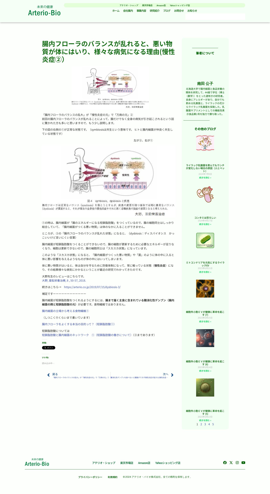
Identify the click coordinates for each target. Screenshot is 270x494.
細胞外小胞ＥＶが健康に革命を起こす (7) (205, 315)
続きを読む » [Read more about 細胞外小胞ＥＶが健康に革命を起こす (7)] (205, 322)
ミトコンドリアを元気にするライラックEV (205, 265)
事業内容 (139, 11)
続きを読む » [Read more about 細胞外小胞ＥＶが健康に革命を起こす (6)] (205, 372)
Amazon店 (162, 5)
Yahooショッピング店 (185, 5)
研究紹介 (154, 11)
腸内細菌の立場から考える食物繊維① (65, 312)
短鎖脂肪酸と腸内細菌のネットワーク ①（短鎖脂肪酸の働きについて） (87, 336)
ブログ (168, 11)
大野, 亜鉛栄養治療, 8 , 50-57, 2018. (64, 282)
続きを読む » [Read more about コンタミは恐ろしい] (205, 225)
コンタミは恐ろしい (205, 219)
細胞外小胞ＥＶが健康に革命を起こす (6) (205, 364)
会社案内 (125, 11)
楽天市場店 (146, 5)
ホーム (112, 11)
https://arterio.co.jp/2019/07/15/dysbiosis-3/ (92, 288)
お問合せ (181, 11)
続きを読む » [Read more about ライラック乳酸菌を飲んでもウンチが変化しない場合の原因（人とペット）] (205, 179)
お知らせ (195, 11)
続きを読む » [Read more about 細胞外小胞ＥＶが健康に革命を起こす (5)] (205, 421)
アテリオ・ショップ (123, 5)
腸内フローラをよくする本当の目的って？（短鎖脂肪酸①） (79, 325)
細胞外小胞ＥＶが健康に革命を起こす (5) (205, 413)
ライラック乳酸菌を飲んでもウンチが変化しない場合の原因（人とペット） (205, 169)
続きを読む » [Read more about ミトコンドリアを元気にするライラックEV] (205, 273)
